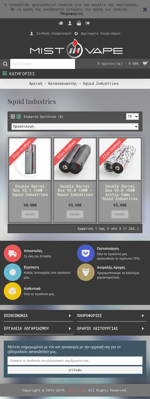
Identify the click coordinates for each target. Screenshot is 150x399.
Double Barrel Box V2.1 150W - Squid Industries (30, 190)
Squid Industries (101, 83)
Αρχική (35, 83)
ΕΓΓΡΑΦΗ (75, 370)
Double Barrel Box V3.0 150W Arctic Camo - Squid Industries (120, 192)
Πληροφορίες (71, 13)
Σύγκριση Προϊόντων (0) (43, 116)
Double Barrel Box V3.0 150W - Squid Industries (75, 190)
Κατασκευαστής (62, 83)
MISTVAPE (76, 390)
